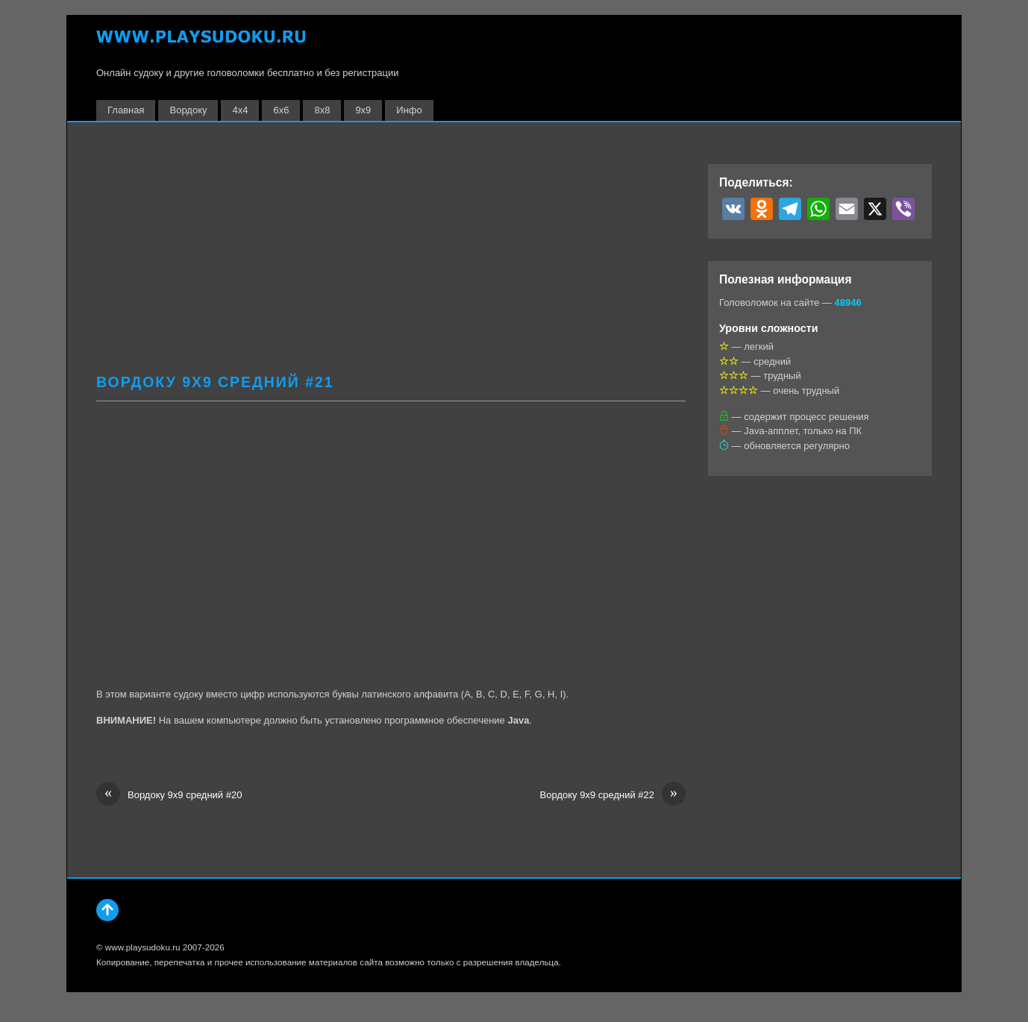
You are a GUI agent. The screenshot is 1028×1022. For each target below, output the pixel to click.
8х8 (322, 110)
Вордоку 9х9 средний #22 (613, 795)
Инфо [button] (408, 110)
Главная (125, 110)
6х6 (281, 110)
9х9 (363, 110)
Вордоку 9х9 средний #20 (169, 795)
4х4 (240, 110)
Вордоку (188, 110)
